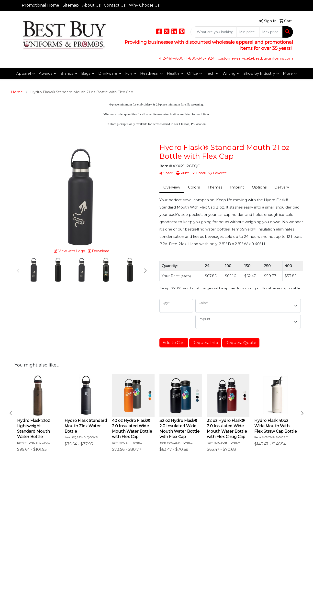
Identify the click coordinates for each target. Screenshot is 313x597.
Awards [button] (45, 73)
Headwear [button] (149, 73)
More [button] (288, 73)
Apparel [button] (23, 73)
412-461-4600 (171, 58)
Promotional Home (40, 5)
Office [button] (192, 73)
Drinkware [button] (107, 73)
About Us (91, 5)
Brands (66, 73)
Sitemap (71, 5)
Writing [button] (229, 73)
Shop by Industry (259, 73)
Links (71, 498)
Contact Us (114, 5)
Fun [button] (128, 73)
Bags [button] (85, 73)
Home (26, 492)
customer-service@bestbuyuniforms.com (255, 58)
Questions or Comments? (43, 522)
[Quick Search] (213, 32)
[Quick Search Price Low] (248, 32)
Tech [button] (210, 73)
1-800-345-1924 (200, 58)
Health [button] (173, 73)
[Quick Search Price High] (271, 32)
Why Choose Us (144, 5)
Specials (27, 512)
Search (73, 492)
